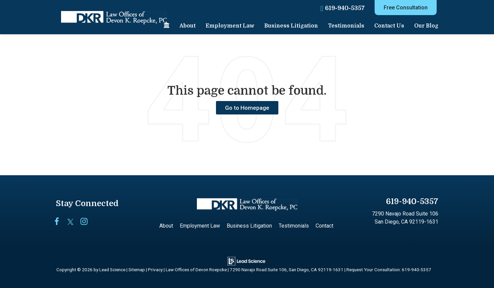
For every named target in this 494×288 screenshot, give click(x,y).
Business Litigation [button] (291, 26)
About (187, 26)
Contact (324, 226)
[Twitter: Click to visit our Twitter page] (73, 222)
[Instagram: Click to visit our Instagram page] (86, 222)
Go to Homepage (247, 107)
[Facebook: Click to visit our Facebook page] (60, 222)
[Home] (166, 25)
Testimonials (346, 26)
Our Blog (426, 26)
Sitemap (136, 269)
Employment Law (200, 226)
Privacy (155, 269)
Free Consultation (406, 7)
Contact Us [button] (389, 26)
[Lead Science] (246, 260)
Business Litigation (249, 226)
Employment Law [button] (230, 26)
